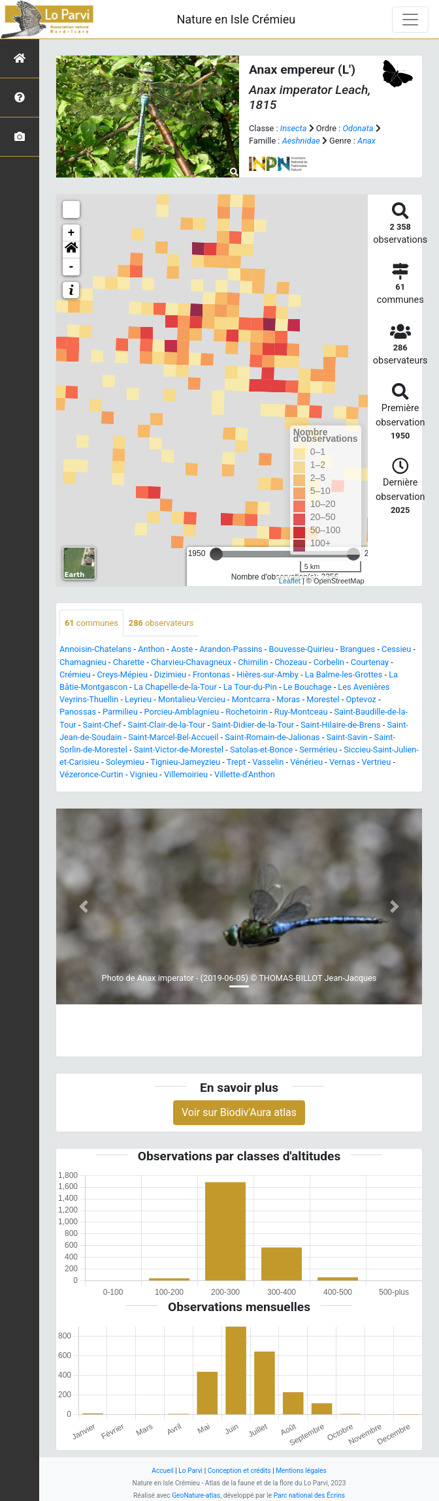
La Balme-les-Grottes (344, 674)
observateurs (161, 623)
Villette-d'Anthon (244, 774)
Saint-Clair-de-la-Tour (167, 725)
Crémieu (75, 674)
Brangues (357, 649)
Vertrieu (376, 762)
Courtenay (370, 662)
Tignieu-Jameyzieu (185, 762)
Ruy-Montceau (301, 712)
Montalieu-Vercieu (191, 699)
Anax (366, 141)
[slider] (216, 554)
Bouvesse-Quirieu (301, 649)
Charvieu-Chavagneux (191, 662)
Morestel (322, 699)
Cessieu (396, 649)
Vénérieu (306, 762)
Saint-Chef (102, 725)
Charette (129, 662)
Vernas (342, 762)
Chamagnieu (82, 662)
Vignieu (143, 774)
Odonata (357, 128)
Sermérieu (318, 749)
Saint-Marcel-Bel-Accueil (173, 737)
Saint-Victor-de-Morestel (178, 749)
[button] (71, 249)
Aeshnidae (301, 141)
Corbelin (329, 662)
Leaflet (290, 581)
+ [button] (71, 233)
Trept (236, 762)
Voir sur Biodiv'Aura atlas (239, 1112)
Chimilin (253, 662)
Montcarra (251, 699)
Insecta (293, 128)
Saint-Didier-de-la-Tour (253, 725)
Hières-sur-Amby (267, 674)
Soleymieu (125, 762)
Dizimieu (170, 674)
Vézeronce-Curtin (91, 774)
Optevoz (361, 699)
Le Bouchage (308, 687)
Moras (288, 699)
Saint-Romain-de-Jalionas (272, 737)
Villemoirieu (186, 774)
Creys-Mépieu (122, 674)
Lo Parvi (190, 1470)
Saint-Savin (346, 737)
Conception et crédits (239, 1470)
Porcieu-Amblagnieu (182, 712)
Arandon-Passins (231, 649)
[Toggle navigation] (410, 20)
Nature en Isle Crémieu (235, 19)
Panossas (77, 712)
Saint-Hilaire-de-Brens (341, 725)
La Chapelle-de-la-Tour (175, 687)
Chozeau (290, 662)
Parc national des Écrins (309, 1495)
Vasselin (268, 762)
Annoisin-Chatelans (95, 649)
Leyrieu (138, 699)
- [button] (71, 267)
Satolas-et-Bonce (261, 749)
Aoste (182, 649)
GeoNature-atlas (196, 1495)
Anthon (151, 649)
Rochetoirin (246, 712)
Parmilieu (120, 712)
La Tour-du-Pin (250, 687)
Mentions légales (301, 1470)
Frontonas (211, 674)
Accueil (162, 1470)
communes (91, 623)
